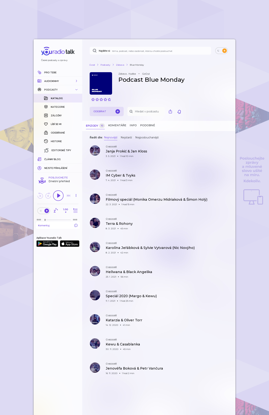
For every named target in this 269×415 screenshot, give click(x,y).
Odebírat (106, 111)
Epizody (95, 126)
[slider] (45, 159)
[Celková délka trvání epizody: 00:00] (76, 159)
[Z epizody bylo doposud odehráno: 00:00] (40, 159)
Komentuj (58, 164)
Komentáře (117, 125)
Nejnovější (110, 137)
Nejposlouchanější (147, 137)
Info (133, 125)
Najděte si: (104, 50)
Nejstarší (126, 137)
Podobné (147, 125)
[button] (58, 81)
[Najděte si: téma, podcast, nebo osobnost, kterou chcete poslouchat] (150, 51)
